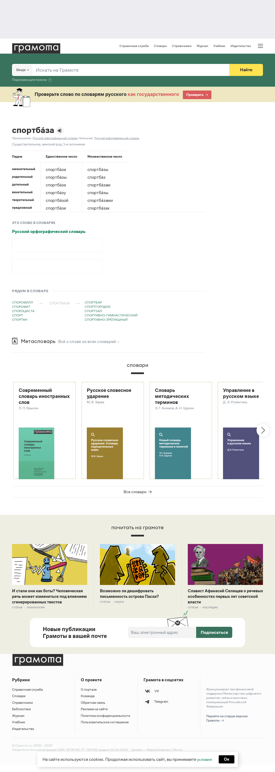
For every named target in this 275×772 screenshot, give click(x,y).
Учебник (219, 46)
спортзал (93, 311)
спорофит (21, 307)
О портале (89, 697)
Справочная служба (134, 46)
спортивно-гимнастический (111, 315)
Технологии (36, 614)
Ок (227, 759)
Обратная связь (93, 710)
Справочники (181, 46)
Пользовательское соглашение (105, 729)
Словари (160, 46)
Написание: (86, 138)
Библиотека (21, 716)
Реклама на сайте (94, 716)
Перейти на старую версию (227, 726)
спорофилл (22, 303)
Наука (119, 603)
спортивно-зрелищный (106, 320)
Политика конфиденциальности (106, 723)
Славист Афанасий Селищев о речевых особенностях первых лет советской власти (223, 597)
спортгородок (98, 307)
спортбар (93, 303)
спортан (19, 320)
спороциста (23, 311)
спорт (17, 315)
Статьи (17, 614)
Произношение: (22, 138)
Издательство (241, 46)
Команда (88, 703)
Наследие (210, 609)
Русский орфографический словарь (49, 232)
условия (204, 759)
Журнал (202, 46)
